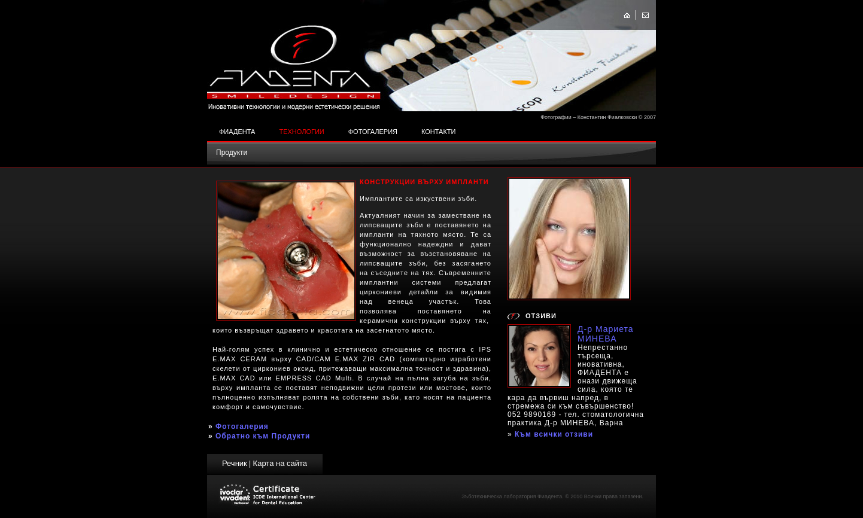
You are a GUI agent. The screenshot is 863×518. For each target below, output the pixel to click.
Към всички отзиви (554, 434)
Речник (234, 463)
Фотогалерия (372, 131)
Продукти (231, 152)
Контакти (438, 131)
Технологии (301, 131)
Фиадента (237, 131)
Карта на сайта (280, 463)
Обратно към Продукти (262, 436)
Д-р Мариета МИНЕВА (606, 333)
